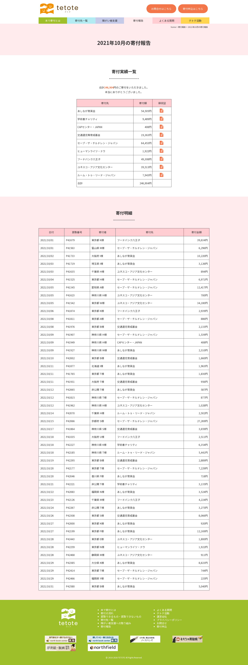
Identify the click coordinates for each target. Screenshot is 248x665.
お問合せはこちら (161, 9)
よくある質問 (166, 20)
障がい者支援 (109, 20)
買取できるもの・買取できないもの (121, 616)
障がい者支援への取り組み (116, 623)
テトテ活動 (195, 20)
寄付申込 (162, 626)
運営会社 (162, 616)
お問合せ (162, 623)
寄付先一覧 (81, 20)
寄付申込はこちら (193, 9)
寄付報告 (138, 20)
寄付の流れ (107, 613)
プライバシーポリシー (169, 620)
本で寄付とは (52, 20)
